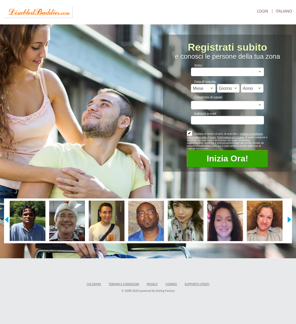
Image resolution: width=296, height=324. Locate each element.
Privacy (152, 284)
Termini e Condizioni (251, 133)
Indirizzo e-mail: (205, 114)
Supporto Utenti (197, 284)
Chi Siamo (94, 284)
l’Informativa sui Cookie (230, 137)
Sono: (198, 65)
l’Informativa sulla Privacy (201, 137)
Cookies (171, 284)
